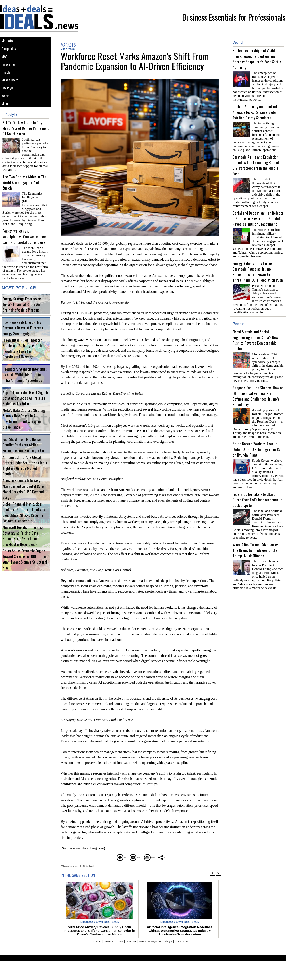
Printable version (162, 857)
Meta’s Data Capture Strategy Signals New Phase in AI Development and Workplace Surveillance (25, 429)
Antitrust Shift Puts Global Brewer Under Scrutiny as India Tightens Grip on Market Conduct (24, 476)
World (6, 112)
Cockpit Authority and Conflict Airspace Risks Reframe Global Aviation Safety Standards (255, 110)
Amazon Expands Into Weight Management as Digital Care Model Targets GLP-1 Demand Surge (23, 499)
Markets (8, 41)
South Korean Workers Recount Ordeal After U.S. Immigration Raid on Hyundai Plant (258, 436)
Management (11, 92)
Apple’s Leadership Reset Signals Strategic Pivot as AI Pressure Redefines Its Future (22, 406)
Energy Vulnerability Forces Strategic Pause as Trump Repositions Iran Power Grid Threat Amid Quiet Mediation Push (258, 264)
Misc (5, 122)
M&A (5, 61)
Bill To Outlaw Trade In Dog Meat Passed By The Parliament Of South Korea (25, 147)
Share (189, 857)
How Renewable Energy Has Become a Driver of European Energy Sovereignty (25, 337)
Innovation (10, 71)
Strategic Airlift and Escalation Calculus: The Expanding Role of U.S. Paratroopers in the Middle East (256, 162)
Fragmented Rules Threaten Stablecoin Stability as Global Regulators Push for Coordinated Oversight (25, 359)
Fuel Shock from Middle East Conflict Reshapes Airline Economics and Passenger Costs (24, 452)
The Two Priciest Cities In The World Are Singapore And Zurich (24, 196)
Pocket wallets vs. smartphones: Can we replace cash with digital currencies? (24, 244)
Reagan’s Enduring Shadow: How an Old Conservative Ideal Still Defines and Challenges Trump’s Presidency (258, 385)
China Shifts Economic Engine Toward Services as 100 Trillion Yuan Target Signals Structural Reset (24, 569)
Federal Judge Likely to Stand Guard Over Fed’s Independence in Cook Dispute (257, 485)
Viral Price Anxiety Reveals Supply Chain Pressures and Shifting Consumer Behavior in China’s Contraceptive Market (99, 929)
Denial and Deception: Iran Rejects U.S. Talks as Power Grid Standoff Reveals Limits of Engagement (258, 213)
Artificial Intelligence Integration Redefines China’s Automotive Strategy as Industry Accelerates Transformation (179, 929)
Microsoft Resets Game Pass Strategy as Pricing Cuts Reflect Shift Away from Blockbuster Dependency (25, 546)
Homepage (97, 857)
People (7, 82)
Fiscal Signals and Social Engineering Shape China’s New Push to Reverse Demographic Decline (255, 331)
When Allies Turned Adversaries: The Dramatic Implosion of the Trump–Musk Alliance (256, 534)
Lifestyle (8, 102)
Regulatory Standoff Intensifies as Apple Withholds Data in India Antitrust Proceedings (25, 382)
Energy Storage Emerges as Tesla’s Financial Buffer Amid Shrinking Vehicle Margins (25, 312)
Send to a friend (127, 857)
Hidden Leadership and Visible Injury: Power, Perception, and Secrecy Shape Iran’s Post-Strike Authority (257, 59)
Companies (10, 51)
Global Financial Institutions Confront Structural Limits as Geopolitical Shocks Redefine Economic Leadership (25, 523)
